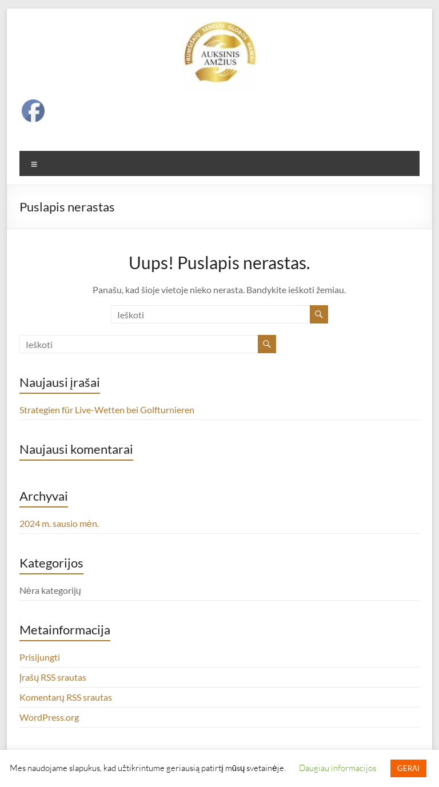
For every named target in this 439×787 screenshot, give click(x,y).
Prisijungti (39, 657)
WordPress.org (49, 717)
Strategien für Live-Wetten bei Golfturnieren (106, 409)
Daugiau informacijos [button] (337, 767)
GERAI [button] (408, 768)
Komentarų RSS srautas (65, 697)
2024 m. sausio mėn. (59, 523)
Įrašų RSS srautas (52, 677)
